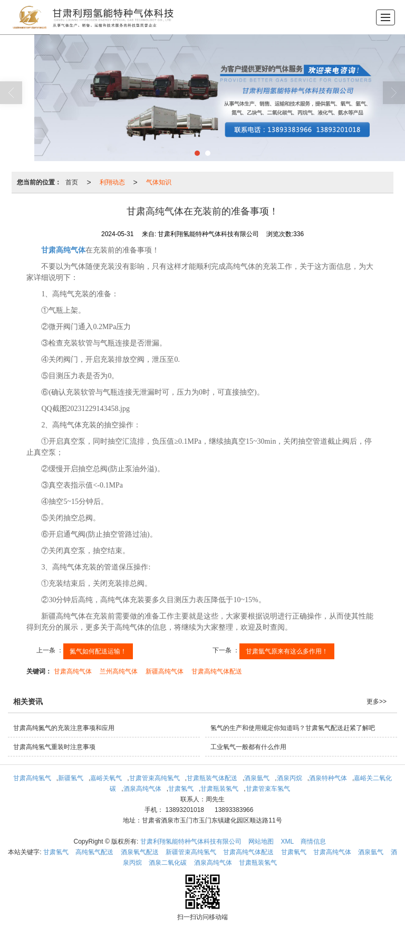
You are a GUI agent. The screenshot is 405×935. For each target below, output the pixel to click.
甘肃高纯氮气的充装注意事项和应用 (63, 728)
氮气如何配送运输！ (98, 651)
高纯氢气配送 (94, 852)
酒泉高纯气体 (142, 788)
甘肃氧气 (293, 852)
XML (287, 841)
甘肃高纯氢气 (32, 778)
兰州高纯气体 (119, 671)
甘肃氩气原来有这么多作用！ (287, 651)
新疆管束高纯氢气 (191, 852)
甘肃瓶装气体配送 (212, 778)
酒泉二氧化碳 (168, 862)
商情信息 (313, 841)
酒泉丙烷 (289, 778)
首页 (71, 182)
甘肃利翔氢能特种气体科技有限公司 (191, 841)
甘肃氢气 (181, 788)
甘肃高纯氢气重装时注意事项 (54, 747)
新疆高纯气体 (165, 671)
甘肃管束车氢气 (268, 788)
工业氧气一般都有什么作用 (248, 747)
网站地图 (261, 841)
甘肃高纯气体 (73, 671)
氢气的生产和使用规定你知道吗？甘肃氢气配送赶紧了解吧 (292, 728)
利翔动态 (112, 182)
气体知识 (158, 182)
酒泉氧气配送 (140, 852)
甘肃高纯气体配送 (216, 671)
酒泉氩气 (256, 778)
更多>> (377, 701)
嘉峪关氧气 (106, 778)
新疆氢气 (70, 778)
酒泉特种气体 (328, 778)
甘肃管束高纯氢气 (154, 778)
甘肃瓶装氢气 (219, 788)
